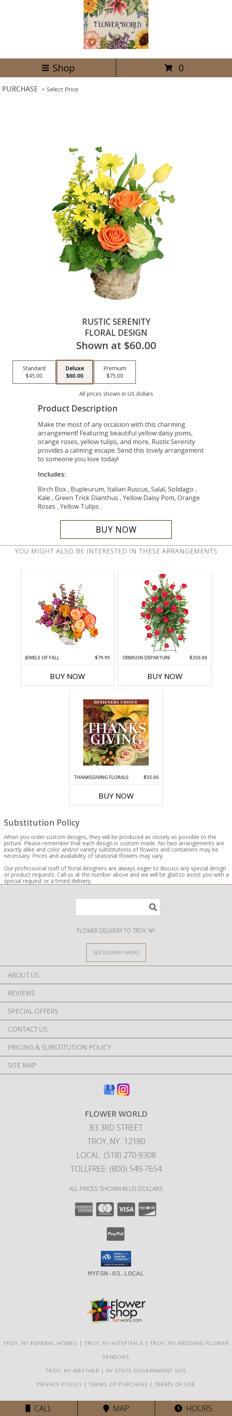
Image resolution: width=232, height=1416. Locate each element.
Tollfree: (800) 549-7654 (116, 1168)
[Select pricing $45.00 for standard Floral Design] (34, 372)
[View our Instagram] (123, 1093)
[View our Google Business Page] (109, 1093)
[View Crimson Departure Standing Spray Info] (164, 613)
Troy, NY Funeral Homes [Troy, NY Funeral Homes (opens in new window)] (40, 1343)
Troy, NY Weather (72, 1370)
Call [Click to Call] (39, 1408)
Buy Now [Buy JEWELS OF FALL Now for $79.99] (67, 676)
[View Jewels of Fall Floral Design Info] (67, 613)
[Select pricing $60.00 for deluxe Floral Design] (74, 372)
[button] (116, 1259)
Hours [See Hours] (193, 1408)
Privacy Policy (59, 1384)
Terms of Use (175, 1384)
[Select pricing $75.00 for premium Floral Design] (114, 372)
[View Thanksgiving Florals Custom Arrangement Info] (116, 732)
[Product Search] (117, 907)
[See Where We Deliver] (116, 952)
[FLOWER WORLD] (116, 47)
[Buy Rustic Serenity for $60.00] (116, 529)
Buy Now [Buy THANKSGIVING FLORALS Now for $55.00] (116, 796)
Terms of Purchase (118, 1384)
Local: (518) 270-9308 (116, 1155)
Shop (58, 67)
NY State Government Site (146, 1370)
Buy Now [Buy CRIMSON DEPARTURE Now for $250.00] (165, 676)
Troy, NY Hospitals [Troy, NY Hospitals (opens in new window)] (113, 1343)
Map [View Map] (116, 1408)
